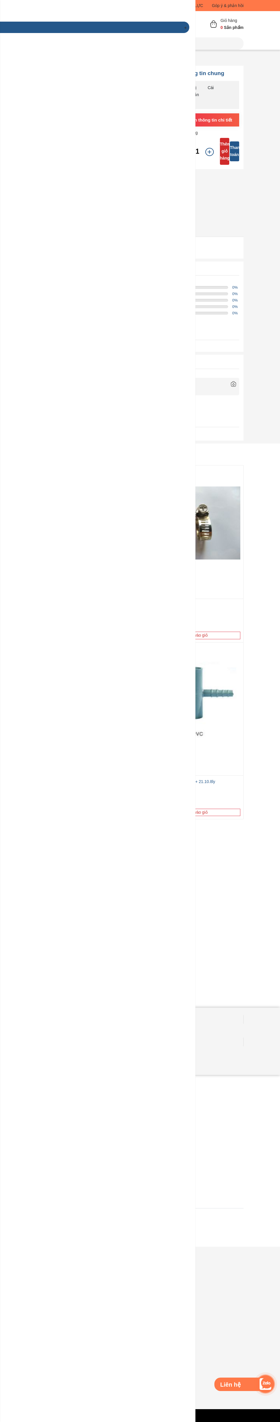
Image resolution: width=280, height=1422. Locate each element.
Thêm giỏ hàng (224, 151)
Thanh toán (234, 151)
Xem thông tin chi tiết (210, 119)
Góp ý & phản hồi (228, 5)
